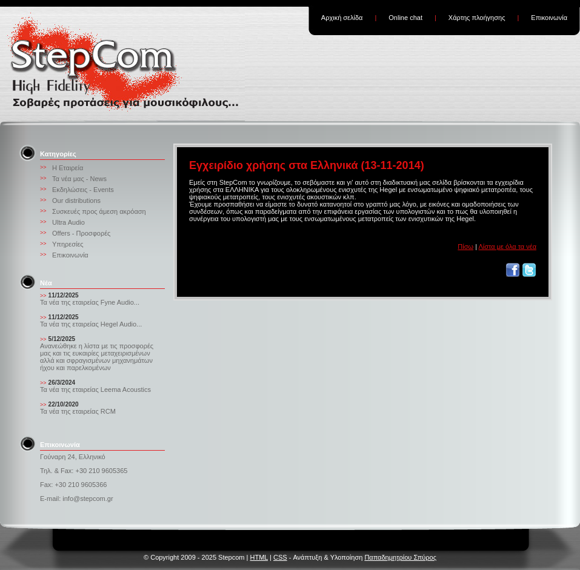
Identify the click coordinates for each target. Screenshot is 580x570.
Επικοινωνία (549, 17)
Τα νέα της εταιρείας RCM (78, 411)
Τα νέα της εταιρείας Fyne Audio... (89, 302)
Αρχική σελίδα (342, 17)
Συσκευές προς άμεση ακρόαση (99, 211)
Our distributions (76, 200)
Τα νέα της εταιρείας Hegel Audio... (91, 324)
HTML (259, 557)
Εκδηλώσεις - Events (83, 189)
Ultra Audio (68, 222)
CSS (280, 557)
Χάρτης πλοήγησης (476, 17)
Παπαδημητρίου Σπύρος (400, 557)
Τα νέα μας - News (79, 178)
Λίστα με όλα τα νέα (507, 246)
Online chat (405, 17)
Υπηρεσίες (68, 244)
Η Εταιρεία (67, 167)
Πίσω (465, 246)
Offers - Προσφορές (81, 233)
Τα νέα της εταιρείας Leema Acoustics (95, 389)
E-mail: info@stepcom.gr (76, 498)
